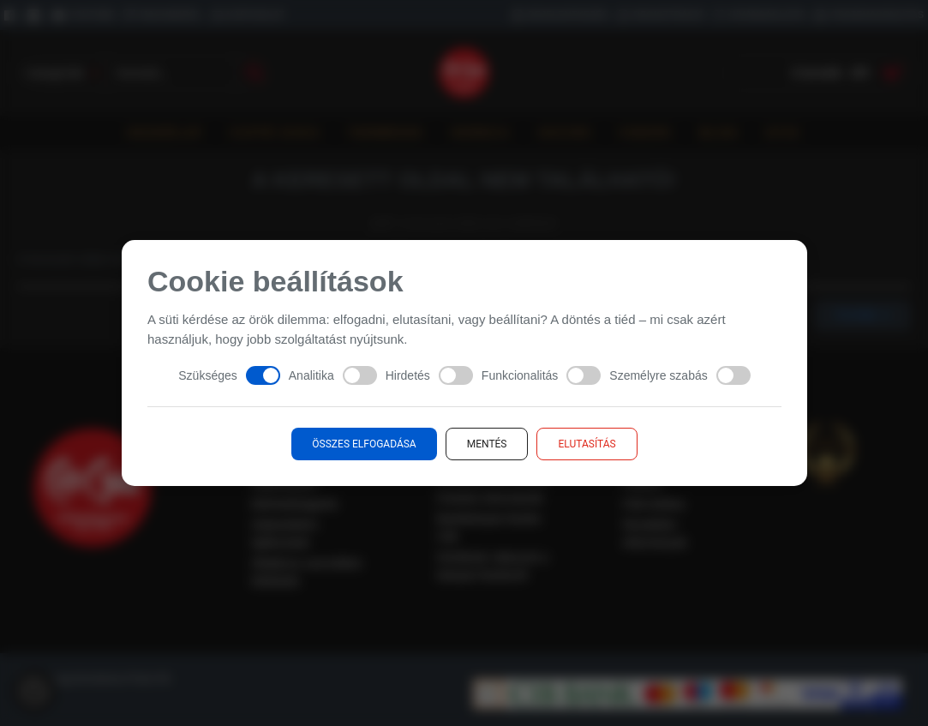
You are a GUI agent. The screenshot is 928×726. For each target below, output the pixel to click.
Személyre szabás (679, 375)
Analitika (332, 375)
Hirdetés (428, 375)
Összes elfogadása (364, 444)
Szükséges (228, 375)
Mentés (486, 444)
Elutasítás (586, 444)
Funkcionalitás (541, 375)
